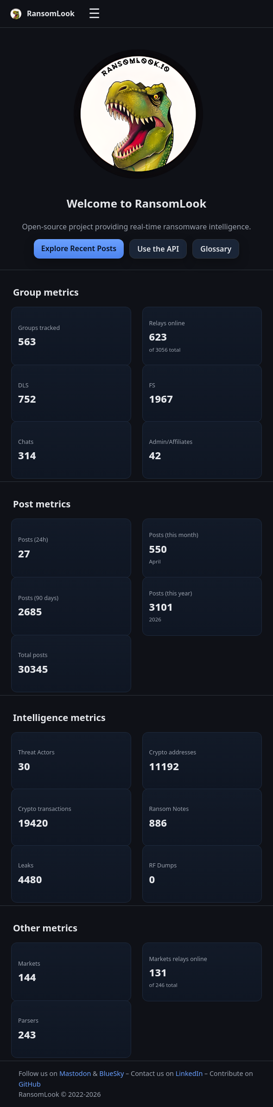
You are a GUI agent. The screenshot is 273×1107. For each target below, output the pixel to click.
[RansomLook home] (42, 13)
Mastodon (75, 1073)
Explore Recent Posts (78, 248)
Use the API (158, 249)
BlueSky (111, 1073)
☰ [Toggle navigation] (94, 13)
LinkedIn (189, 1073)
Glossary (215, 249)
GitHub (30, 1084)
